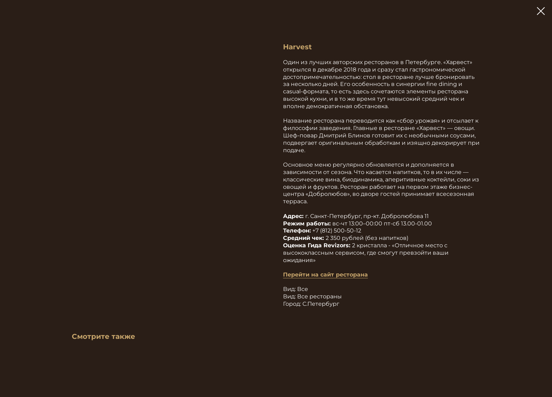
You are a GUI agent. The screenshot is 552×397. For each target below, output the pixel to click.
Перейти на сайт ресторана (325, 274)
